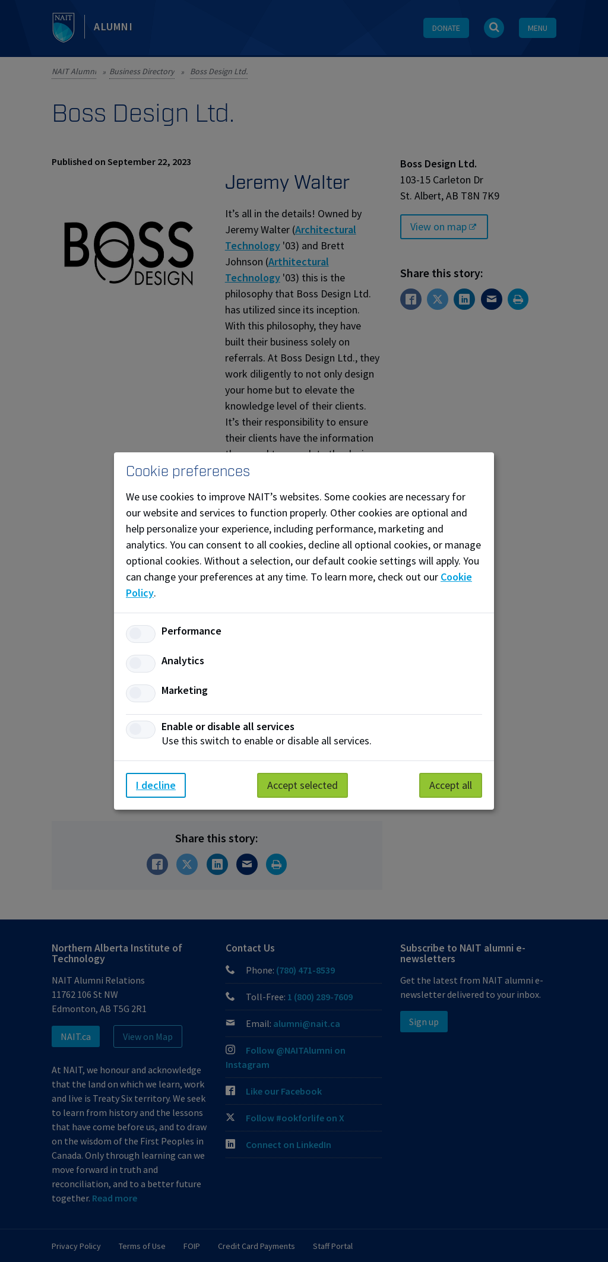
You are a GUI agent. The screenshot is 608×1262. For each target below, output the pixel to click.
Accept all (450, 785)
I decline (156, 785)
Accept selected (302, 785)
